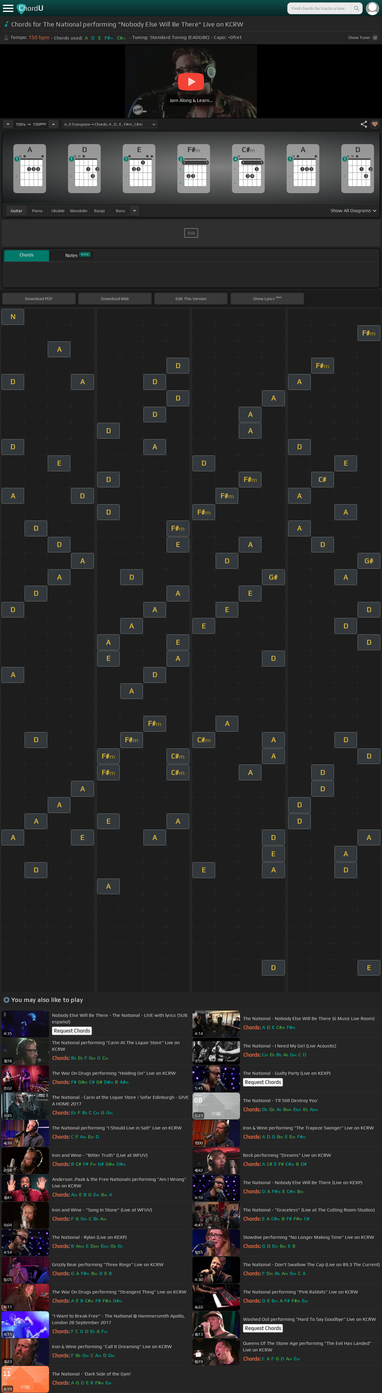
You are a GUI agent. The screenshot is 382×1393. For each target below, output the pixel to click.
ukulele (57, 210)
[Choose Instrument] (134, 210)
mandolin (78, 210)
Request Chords (72, 1031)
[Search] (356, 8)
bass (120, 210)
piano (37, 210)
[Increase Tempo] (53, 124)
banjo (99, 210)
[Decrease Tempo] (8, 124)
